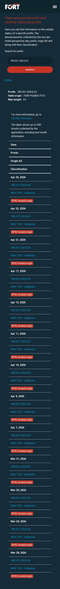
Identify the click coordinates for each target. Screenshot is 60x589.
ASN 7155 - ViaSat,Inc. (23, 192)
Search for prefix (14, 51)
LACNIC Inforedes (21, 118)
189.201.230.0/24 (21, 185)
